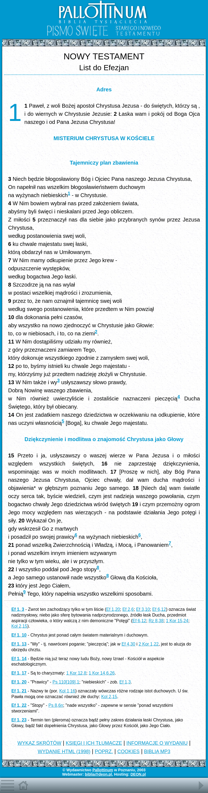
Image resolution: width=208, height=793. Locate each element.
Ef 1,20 (113, 609)
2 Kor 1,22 (149, 644)
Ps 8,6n (55, 705)
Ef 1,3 (125, 682)
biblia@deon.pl (98, 774)
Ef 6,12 (159, 609)
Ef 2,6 (128, 609)
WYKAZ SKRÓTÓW (39, 743)
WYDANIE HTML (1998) (64, 751)
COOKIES (128, 751)
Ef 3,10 (143, 609)
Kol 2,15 (19, 626)
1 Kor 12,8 (76, 673)
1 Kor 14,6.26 (102, 673)
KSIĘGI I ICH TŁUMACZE (94, 743)
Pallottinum (102, 770)
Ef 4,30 (128, 644)
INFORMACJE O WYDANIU (157, 743)
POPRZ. (104, 751)
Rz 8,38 (156, 620)
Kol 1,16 (67, 691)
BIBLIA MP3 (157, 751)
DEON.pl (138, 774)
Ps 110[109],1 (66, 682)
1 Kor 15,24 (177, 620)
